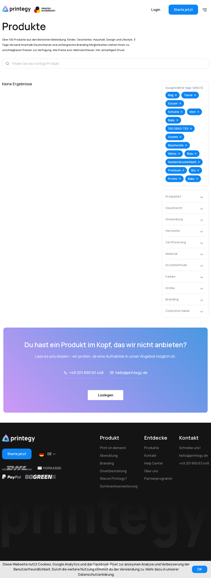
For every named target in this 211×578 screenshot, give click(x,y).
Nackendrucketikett (182, 162)
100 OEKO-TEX (178, 128)
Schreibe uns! (190, 447)
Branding (107, 463)
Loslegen (105, 395)
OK (199, 569)
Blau (190, 154)
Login (155, 9)
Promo (172, 179)
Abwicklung (109, 455)
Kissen (173, 103)
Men (192, 112)
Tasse (188, 95)
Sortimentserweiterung (118, 486)
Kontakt (150, 455)
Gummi (173, 137)
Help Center (153, 463)
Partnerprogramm (158, 478)
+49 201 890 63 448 (86, 372)
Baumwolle (176, 145)
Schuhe (173, 112)
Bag (170, 95)
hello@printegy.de (131, 372)
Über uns (151, 471)
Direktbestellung (113, 471)
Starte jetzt (183, 9)
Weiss (172, 154)
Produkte (151, 447)
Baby (171, 120)
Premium (174, 170)
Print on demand (113, 447)
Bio (193, 170)
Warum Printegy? (113, 478)
